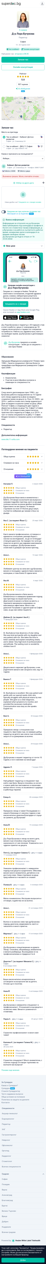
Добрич (5, 1222)
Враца (4, 1216)
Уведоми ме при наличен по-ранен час (24, 212)
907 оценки (23, 84)
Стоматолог (7, 1161)
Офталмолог (7, 1145)
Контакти (5, 1102)
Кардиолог (6, 1156)
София (4, 1179)
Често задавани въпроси (12, 1094)
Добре (23, 1260)
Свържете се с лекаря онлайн (30, 202)
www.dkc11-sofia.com (10, 439)
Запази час (23, 59)
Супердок (8, 1088)
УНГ (3, 1129)
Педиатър (6, 1124)
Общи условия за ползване (13, 1097)
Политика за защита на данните (15, 1100)
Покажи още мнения (10, 1070)
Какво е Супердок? (9, 1085)
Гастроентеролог (9, 1135)
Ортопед (5, 1151)
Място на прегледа (9, 132)
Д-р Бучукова (14, 342)
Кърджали (6, 1227)
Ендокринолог (8, 1119)
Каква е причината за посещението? (17, 154)
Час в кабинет (13, 49)
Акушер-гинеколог (10, 1113)
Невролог (6, 1140)
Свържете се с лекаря (15, 304)
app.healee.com (23, 312)
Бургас (5, 1206)
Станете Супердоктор (10, 1091)
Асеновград (7, 1195)
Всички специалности (11, 1167)
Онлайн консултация (30, 49)
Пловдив (6, 1184)
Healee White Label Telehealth (26, 1240)
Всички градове (9, 1232)
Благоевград (7, 1200)
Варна (4, 1190)
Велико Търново (9, 1211)
